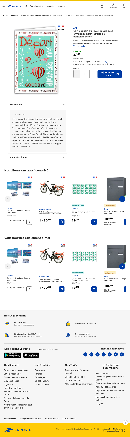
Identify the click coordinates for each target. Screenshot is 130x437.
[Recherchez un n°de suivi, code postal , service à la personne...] (45, 6)
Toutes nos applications (48, 349)
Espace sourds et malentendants (110, 383)
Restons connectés (112, 349)
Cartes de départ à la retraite (39, 15)
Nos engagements (82, 334)
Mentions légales (119, 429)
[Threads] (122, 354)
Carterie (23, 15)
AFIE (75, 28)
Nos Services (11, 365)
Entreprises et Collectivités (30, 418)
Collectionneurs (42, 380)
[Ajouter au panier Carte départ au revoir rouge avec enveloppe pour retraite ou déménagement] (109, 74)
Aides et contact (102, 373)
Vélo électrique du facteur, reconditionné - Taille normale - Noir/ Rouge (51, 214)
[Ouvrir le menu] (3, 6)
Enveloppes (40, 370)
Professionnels (10, 418)
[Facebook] (110, 354)
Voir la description (80, 46)
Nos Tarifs (71, 365)
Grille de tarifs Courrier (75, 376)
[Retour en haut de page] (125, 422)
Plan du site (60, 429)
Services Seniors (11, 380)
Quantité (76, 68)
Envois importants (12, 373)
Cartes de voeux (42, 384)
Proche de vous (20, 322)
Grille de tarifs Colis (74, 380)
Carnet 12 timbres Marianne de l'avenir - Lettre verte (83, 212)
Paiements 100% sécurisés (85, 323)
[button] (102, 6)
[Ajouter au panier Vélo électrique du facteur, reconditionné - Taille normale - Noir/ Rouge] (62, 222)
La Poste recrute (68, 418)
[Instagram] (91, 354)
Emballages (40, 377)
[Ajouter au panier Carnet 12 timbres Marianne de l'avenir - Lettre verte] (94, 222)
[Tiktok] (104, 354)
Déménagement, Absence (15, 377)
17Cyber (99, 403)
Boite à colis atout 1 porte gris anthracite (115, 212)
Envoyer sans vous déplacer (16, 370)
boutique (14, 15)
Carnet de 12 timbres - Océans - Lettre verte (19, 211)
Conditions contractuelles (102, 429)
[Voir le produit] (29, 222)
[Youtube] (116, 354)
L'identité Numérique (13, 388)
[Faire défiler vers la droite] (122, 199)
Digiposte (8, 384)
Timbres (38, 373)
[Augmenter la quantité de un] (93, 74)
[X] (97, 354)
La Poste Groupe (51, 418)
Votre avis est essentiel (105, 386)
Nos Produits (42, 365)
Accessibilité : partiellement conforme (79, 429)
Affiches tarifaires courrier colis (79, 384)
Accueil (6, 15)
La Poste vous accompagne (110, 366)
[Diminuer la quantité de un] (77, 74)
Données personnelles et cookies (114, 431)
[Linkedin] (85, 354)
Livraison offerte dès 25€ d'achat (27, 334)
